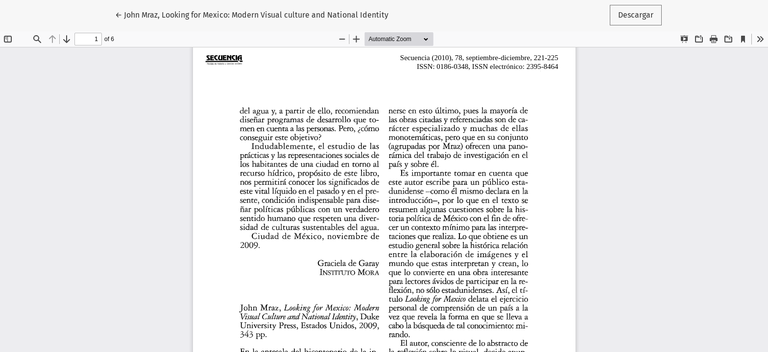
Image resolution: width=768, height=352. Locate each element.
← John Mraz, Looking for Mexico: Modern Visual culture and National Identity (251, 14)
